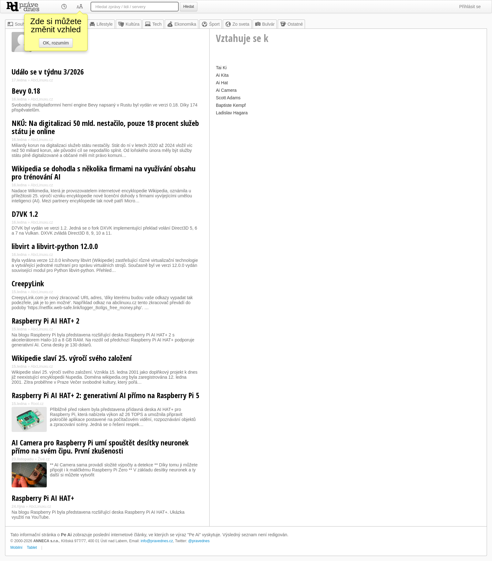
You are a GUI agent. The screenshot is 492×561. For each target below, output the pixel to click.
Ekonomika (181, 24)
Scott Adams (228, 97)
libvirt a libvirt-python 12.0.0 (55, 246)
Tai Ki (221, 67)
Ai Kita (222, 75)
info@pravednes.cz (157, 541)
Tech (153, 24)
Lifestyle (101, 24)
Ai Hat (222, 82)
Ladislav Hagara (232, 112)
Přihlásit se (470, 6)
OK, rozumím (56, 42)
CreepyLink (28, 283)
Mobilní (16, 547)
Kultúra (128, 24)
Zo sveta (237, 24)
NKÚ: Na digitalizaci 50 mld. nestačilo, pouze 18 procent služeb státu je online (105, 127)
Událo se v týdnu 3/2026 (48, 71)
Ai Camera (226, 90)
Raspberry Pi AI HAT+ (43, 498)
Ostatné (291, 24)
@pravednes (199, 541)
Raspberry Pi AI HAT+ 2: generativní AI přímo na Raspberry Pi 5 (105, 395)
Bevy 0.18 (26, 91)
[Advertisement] (348, 161)
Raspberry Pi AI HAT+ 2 (45, 320)
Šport (210, 24)
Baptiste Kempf (231, 105)
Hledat (188, 6)
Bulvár (265, 24)
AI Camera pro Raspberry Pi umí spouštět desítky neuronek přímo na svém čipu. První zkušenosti (100, 446)
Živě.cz (44, 459)
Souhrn (18, 24)
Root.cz (37, 404)
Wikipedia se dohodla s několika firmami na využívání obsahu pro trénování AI (103, 172)
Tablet (32, 547)
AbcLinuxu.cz (42, 80)
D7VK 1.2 (25, 214)
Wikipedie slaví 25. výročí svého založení (72, 358)
